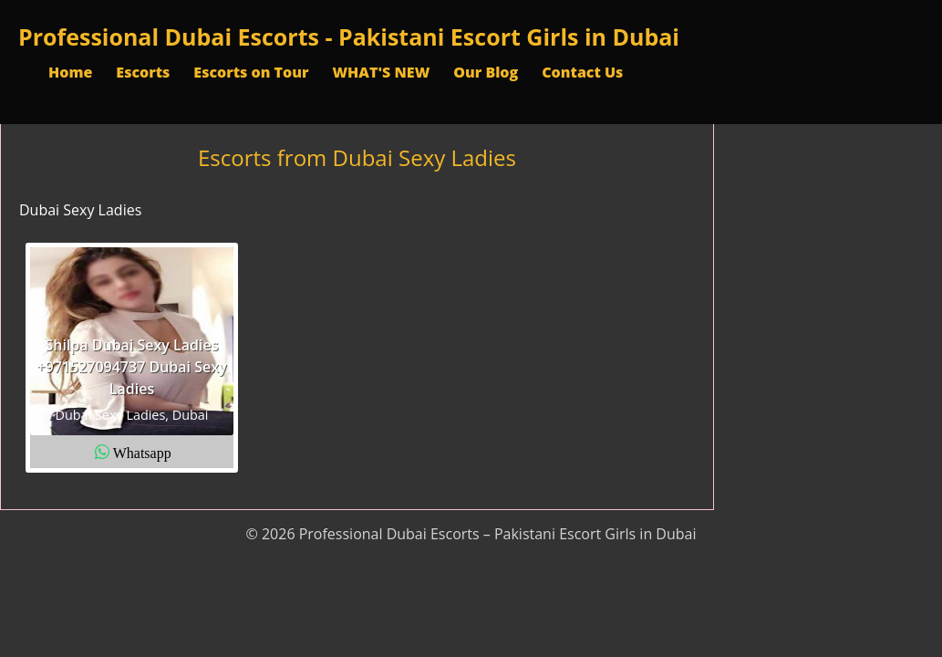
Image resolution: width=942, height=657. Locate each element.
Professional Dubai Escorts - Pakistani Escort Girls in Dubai (348, 36)
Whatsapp (142, 451)
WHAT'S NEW (381, 72)
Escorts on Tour (250, 72)
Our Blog (485, 72)
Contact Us (582, 72)
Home (70, 72)
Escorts (143, 72)
